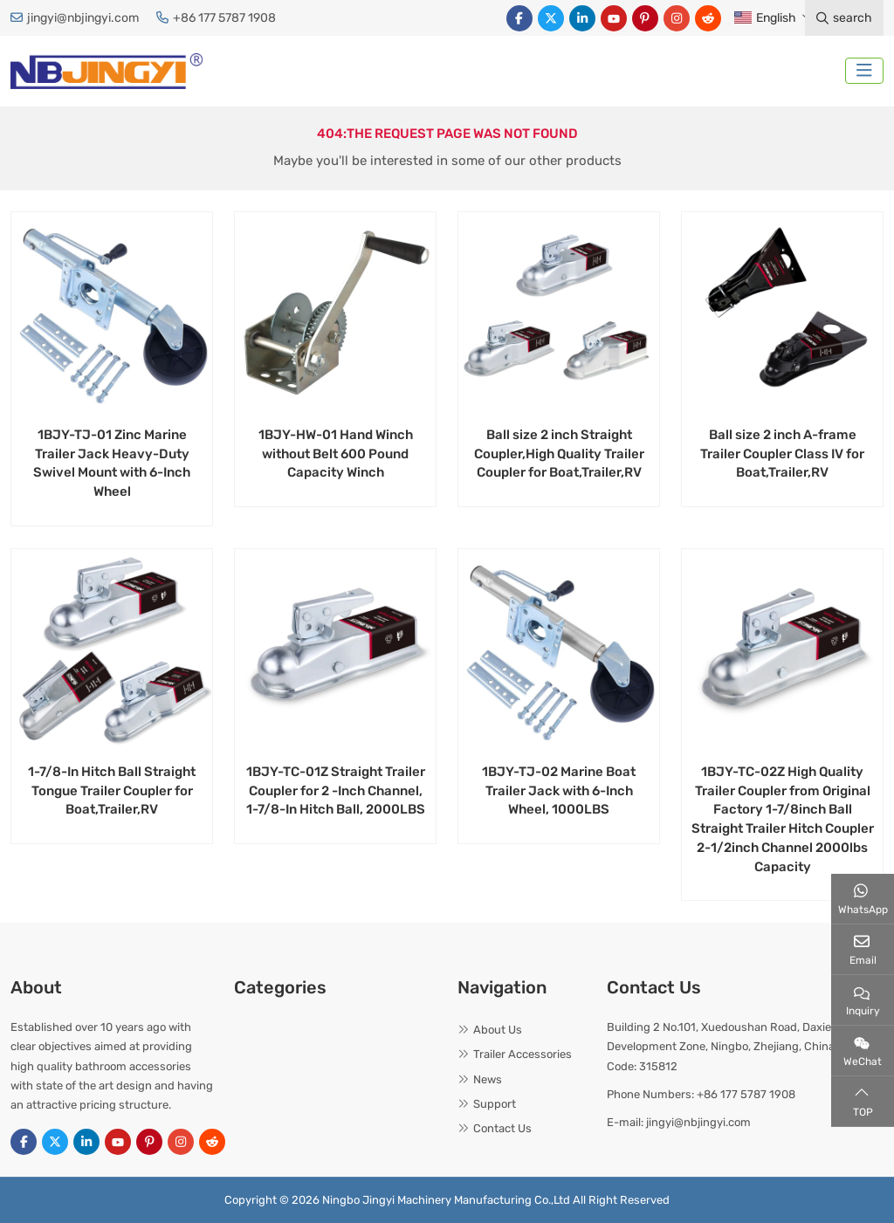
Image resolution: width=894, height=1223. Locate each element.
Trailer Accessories (522, 1054)
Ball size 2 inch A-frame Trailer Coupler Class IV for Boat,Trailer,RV (782, 454)
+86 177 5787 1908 (224, 17)
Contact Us (502, 1128)
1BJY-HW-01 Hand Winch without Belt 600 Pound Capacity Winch (335, 454)
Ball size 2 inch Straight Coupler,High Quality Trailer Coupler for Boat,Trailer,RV (559, 454)
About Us (497, 1029)
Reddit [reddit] (708, 18)
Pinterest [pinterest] (645, 18)
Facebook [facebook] (519, 18)
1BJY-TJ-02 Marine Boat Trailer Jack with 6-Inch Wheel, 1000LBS (559, 791)
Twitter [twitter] (551, 18)
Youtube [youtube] (614, 18)
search (844, 17)
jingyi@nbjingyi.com (83, 17)
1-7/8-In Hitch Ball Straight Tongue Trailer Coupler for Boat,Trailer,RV (112, 791)
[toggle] (864, 71)
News (487, 1079)
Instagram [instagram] (677, 18)
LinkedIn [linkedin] (582, 18)
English (764, 17)
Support (494, 1103)
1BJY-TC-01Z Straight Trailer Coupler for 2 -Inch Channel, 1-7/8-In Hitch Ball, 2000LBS (335, 791)
